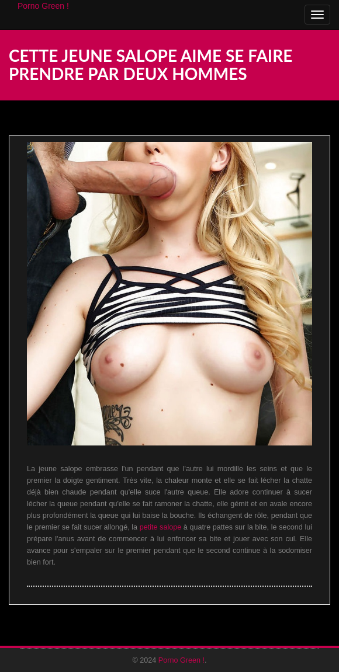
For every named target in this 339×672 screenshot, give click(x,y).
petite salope (161, 527)
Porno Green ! (43, 6)
